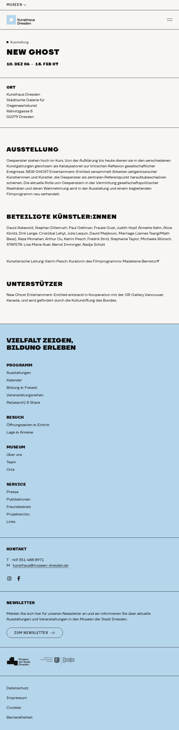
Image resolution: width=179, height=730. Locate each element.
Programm (20, 365)
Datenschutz (17, 688)
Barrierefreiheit (20, 717)
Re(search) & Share (23, 402)
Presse (12, 492)
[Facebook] (18, 579)
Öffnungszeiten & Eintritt (28, 425)
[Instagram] (9, 579)
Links (11, 522)
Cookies (14, 708)
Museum (16, 447)
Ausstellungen (19, 373)
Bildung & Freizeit (22, 388)
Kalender (14, 380)
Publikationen (18, 499)
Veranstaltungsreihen (25, 395)
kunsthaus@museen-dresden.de (40, 565)
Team (11, 462)
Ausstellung (19, 42)
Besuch (15, 417)
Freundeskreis (19, 507)
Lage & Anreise (20, 432)
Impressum (17, 698)
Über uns (14, 455)
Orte (10, 469)
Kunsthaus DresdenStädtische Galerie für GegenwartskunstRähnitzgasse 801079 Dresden (26, 106)
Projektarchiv (18, 514)
